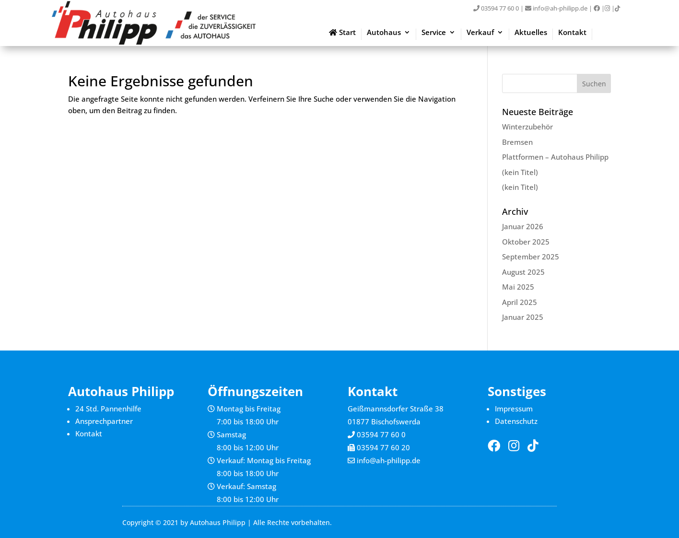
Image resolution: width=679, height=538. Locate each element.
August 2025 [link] (523, 272)
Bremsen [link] (517, 142)
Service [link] (433, 33)
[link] (597, 8)
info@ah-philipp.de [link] (556, 8)
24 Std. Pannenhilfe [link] (108, 408)
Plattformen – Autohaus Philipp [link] (555, 157)
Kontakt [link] (572, 33)
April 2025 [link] (519, 302)
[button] (594, 83)
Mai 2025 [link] (518, 287)
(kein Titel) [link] (520, 172)
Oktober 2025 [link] (526, 241)
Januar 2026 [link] (522, 226)
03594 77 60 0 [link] (496, 8)
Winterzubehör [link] (527, 126)
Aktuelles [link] (531, 33)
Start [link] (342, 33)
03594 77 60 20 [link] (383, 447)
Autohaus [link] (384, 33)
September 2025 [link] (530, 256)
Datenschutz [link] (516, 421)
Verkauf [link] (480, 33)
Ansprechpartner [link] (104, 421)
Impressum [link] (514, 408)
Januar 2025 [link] (522, 317)
